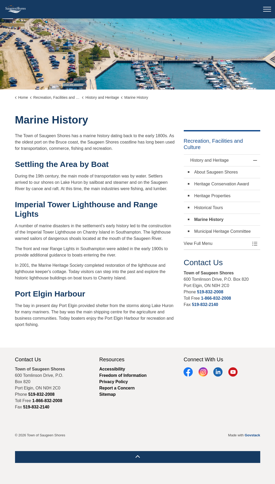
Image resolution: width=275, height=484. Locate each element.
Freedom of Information (123, 375)
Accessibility (112, 369)
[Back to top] (137, 457)
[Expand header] (267, 9)
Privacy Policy (113, 381)
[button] (217, 243)
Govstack (252, 435)
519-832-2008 (210, 292)
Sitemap (107, 394)
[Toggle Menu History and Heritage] (255, 243)
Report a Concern (116, 388)
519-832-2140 (205, 304)
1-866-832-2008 (216, 298)
